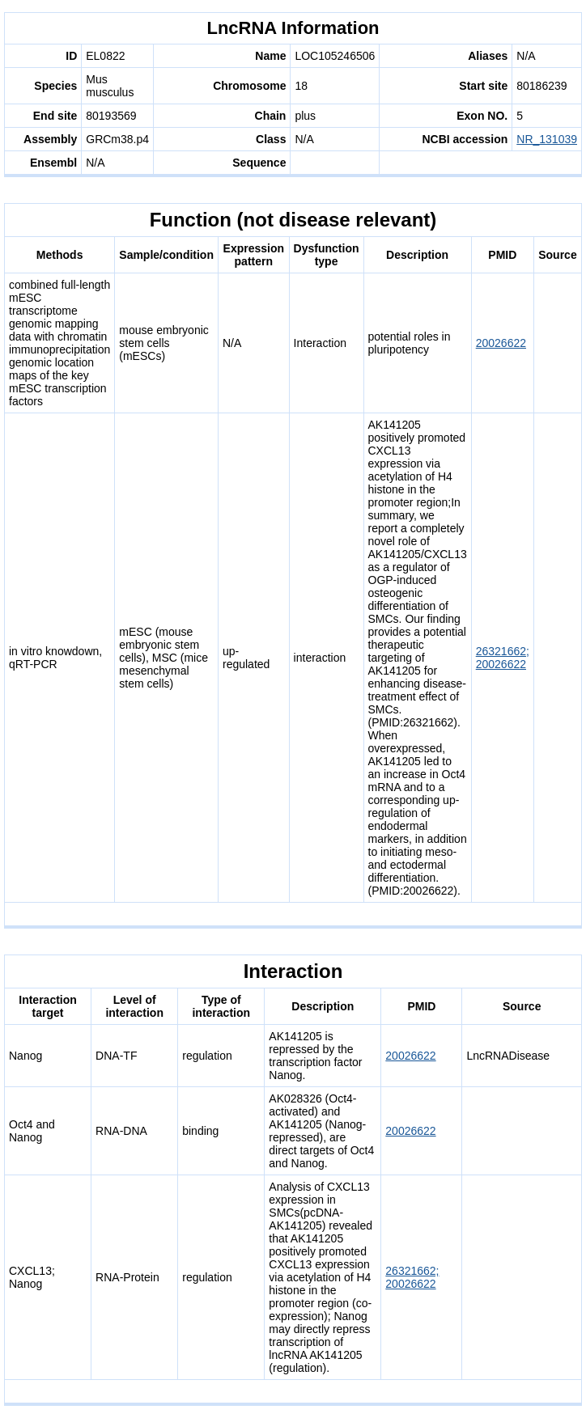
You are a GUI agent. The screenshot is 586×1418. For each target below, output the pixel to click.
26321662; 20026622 (502, 658)
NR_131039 (546, 139)
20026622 (501, 343)
